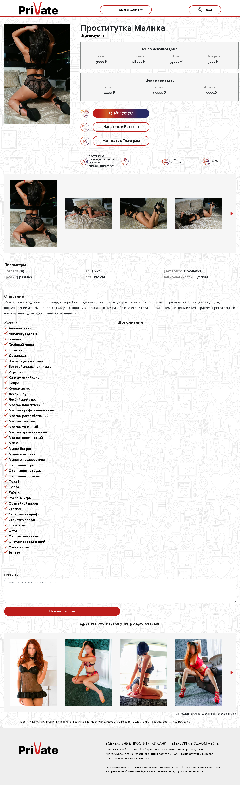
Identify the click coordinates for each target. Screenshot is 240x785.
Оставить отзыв (62, 611)
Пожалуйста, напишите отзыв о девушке (120, 591)
